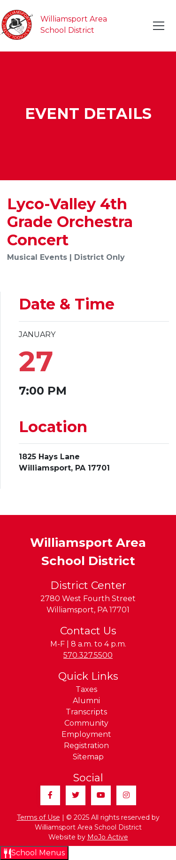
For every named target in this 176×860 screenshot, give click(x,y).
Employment (86, 734)
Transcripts (86, 711)
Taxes (86, 689)
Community (86, 723)
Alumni (86, 700)
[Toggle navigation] (159, 25)
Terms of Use (38, 817)
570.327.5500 (88, 655)
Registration (86, 745)
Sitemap (88, 756)
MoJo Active (107, 837)
